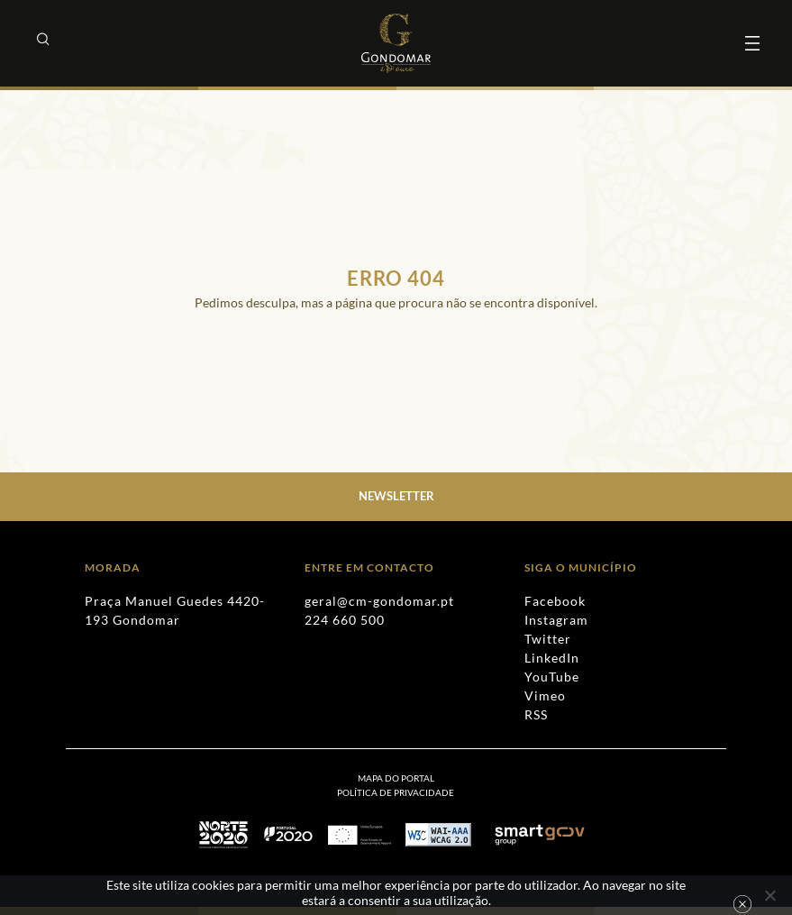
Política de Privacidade (395, 792)
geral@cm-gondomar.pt (379, 600)
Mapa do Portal (396, 778)
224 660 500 (345, 619)
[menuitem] (395, 792)
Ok (742, 904)
